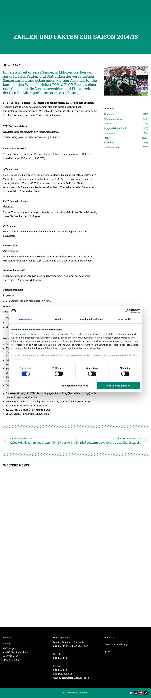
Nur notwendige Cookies (75, 385)
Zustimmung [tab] (25, 319)
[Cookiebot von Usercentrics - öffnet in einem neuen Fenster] (127, 310)
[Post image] (125, 99)
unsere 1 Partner (29, 334)
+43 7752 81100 (10, 656)
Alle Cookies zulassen (118, 385)
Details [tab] (59, 319)
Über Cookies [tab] (125, 319)
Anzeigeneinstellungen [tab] (92, 319)
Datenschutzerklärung (115, 644)
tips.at (107, 651)
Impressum (109, 637)
